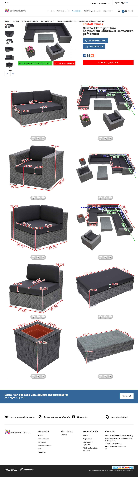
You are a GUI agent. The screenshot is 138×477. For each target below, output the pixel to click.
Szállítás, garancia (92, 11)
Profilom (86, 435)
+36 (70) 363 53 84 (114, 444)
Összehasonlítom (94, 47)
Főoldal (51, 11)
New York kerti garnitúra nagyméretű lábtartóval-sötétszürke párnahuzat (80, 21)
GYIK (7, 3)
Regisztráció (87, 439)
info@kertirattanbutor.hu (100, 3)
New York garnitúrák (47, 21)
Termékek (76, 11)
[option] (9, 27)
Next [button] (13, 73)
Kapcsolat (107, 11)
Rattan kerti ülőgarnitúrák (30, 21)
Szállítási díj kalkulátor (108, 62)
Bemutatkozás (63, 11)
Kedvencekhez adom (95, 40)
